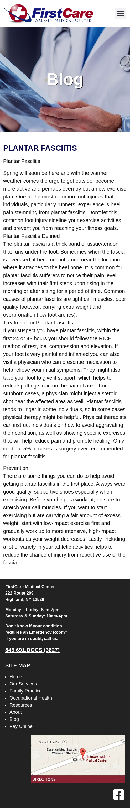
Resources (20, 705)
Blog (14, 719)
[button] (120, 13)
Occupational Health (30, 698)
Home (15, 676)
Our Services (23, 683)
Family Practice (25, 691)
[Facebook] (119, 795)
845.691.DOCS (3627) (32, 650)
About (15, 712)
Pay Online (21, 726)
